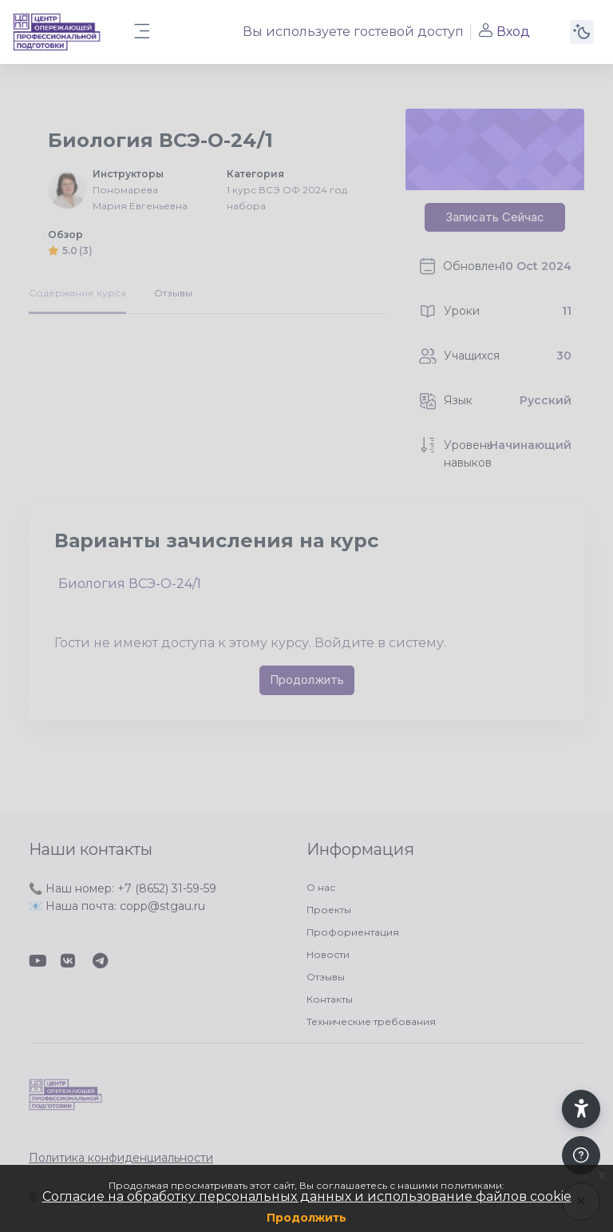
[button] (581, 1109)
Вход (503, 31)
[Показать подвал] (581, 1155)
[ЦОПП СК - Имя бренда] (56, 32)
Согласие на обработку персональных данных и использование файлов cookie (306, 1196)
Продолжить (306, 1217)
